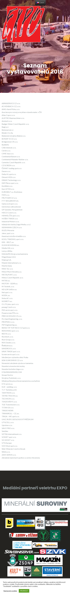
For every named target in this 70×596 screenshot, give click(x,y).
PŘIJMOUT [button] (24, 591)
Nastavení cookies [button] (10, 591)
